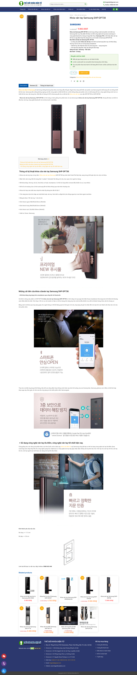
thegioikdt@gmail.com (55, 663)
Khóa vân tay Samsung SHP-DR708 (109, 597)
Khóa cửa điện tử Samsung (27, 90)
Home (71, 15)
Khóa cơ (71, 9)
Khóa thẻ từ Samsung (82, 77)
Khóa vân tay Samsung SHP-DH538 (88, 597)
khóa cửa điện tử (66, 446)
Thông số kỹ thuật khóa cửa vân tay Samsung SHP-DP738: (36, 162)
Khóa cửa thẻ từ (46, 9)
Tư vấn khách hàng (94, 9)
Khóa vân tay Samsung (80, 15)
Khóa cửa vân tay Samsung (47, 175)
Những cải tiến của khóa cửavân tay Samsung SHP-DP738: (36, 164)
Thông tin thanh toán (46, 85)
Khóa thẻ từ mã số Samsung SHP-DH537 (48, 597)
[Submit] (85, 4)
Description (23, 85)
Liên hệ (104, 9)
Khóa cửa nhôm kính (59, 9)
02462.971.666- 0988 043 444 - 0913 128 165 (63, 660)
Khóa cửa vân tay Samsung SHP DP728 (89, 627)
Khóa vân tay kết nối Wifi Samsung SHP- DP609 (68, 627)
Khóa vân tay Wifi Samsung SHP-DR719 (48, 627)
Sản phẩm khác (81, 9)
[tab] (23, 85)
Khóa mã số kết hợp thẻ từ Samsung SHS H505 (28, 597)
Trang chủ (23, 9)
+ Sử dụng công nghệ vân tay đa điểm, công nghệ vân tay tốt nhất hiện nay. (41, 166)
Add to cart (84, 73)
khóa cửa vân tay (75, 94)
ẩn (48, 159)
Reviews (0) (33, 85)
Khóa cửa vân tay (33, 9)
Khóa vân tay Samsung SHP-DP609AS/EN (68, 598)
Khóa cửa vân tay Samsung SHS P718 (28, 627)
